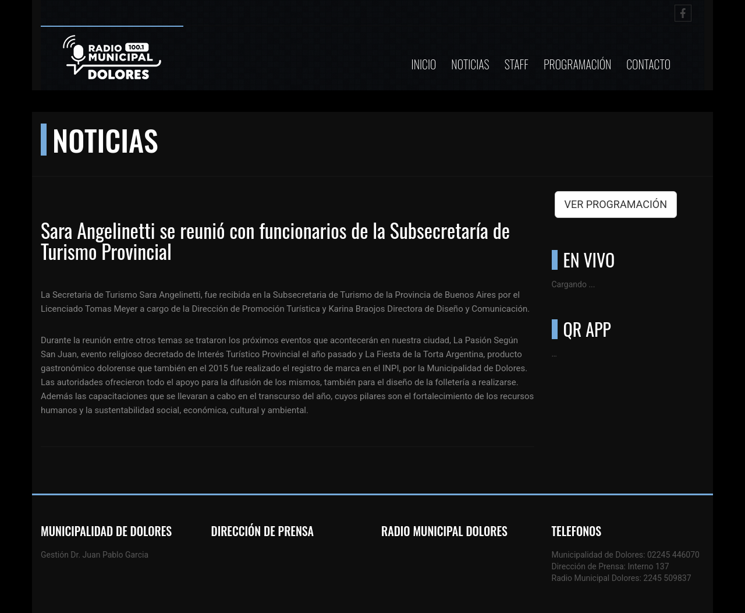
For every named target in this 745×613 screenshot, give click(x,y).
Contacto (648, 64)
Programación (577, 64)
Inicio (424, 64)
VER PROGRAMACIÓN (616, 204)
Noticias (470, 64)
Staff (516, 64)
